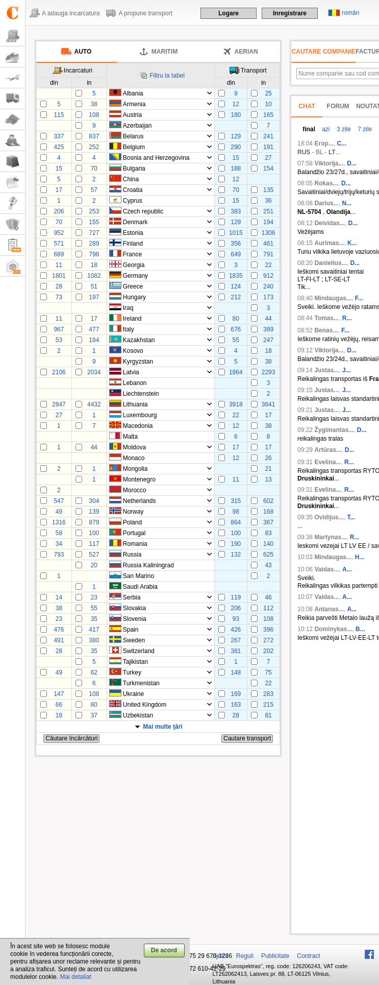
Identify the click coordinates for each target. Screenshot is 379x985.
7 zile (364, 129)
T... (351, 517)
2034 (94, 372)
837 (94, 136)
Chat (306, 106)
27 (268, 157)
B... (360, 629)
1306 (268, 232)
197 (94, 297)
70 (94, 168)
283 (268, 694)
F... (359, 298)
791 (268, 254)
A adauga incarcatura (70, 13)
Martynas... (330, 537)
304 (94, 500)
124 (236, 286)
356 (236, 243)
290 (236, 147)
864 (236, 522)
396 (268, 629)
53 (59, 340)
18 (94, 265)
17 (59, 190)
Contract (308, 955)
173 (268, 297)
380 (94, 640)
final (308, 129)
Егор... (324, 143)
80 (236, 318)
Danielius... (330, 263)
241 (268, 136)
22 (268, 265)
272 (268, 640)
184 (94, 340)
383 (236, 211)
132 (236, 554)
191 (268, 147)
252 (94, 147)
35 (94, 618)
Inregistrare (290, 13)
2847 (59, 404)
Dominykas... (333, 629)
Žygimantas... (333, 430)
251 (268, 211)
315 (236, 500)
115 (59, 114)
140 (268, 543)
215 (268, 704)
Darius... (326, 203)
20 (94, 565)
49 (59, 511)
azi (325, 129)
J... (346, 370)
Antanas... (328, 609)
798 (94, 254)
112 (268, 608)
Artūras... (327, 449)
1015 (236, 232)
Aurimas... (329, 243)
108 (94, 114)
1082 (94, 275)
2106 (59, 372)
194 (268, 222)
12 (236, 104)
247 (268, 340)
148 (236, 672)
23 (94, 597)
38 (94, 104)
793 (59, 554)
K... (352, 243)
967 (59, 329)
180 (236, 114)
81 (268, 715)
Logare (228, 13)
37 (94, 715)
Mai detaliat (75, 976)
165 (268, 114)
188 (236, 168)
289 (94, 243)
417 (94, 629)
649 (236, 254)
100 (94, 533)
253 (94, 211)
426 (236, 629)
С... (342, 143)
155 (94, 222)
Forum (338, 106)
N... (346, 203)
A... (347, 569)
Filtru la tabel (167, 75)
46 (268, 597)
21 (268, 468)
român (350, 12)
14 (59, 597)
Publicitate (275, 955)
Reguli (245, 955)
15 (236, 157)
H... (360, 557)
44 (268, 318)
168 (268, 511)
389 (268, 329)
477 (94, 329)
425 (59, 147)
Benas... (326, 330)
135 (268, 190)
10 (268, 104)
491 (59, 640)
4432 (94, 404)
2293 (268, 372)
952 (59, 232)
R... (347, 318)
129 (236, 136)
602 (268, 500)
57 (94, 190)
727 (94, 232)
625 (268, 554)
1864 (236, 372)
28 (59, 286)
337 (59, 136)
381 (236, 651)
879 (94, 522)
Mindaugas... (332, 298)
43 (268, 565)
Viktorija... (328, 163)
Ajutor (221, 955)
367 (268, 522)
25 (268, 93)
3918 (236, 404)
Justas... (326, 370)
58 (59, 533)
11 (59, 265)
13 (268, 479)
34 (59, 543)
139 (94, 511)
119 (236, 597)
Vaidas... (326, 569)
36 (268, 200)
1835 (236, 275)
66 (59, 704)
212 (236, 297)
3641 (268, 404)
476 (59, 629)
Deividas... (329, 223)
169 (236, 694)
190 (236, 543)
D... (352, 163)
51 (94, 286)
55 (236, 340)
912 (268, 275)
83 (268, 533)
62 (94, 672)
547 (59, 500)
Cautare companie (324, 51)
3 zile (343, 129)
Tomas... (326, 318)
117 (94, 543)
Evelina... (327, 462)
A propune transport (145, 13)
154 (268, 168)
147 (59, 694)
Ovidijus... (328, 517)
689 (59, 254)
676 (236, 329)
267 (236, 640)
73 (59, 297)
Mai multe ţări (162, 726)
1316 (59, 522)
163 (236, 704)
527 (94, 554)
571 (59, 243)
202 (268, 651)
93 (236, 618)
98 (236, 511)
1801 (59, 275)
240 (268, 286)
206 (59, 211)
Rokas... (326, 183)
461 (268, 243)
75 (268, 672)
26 (268, 458)
